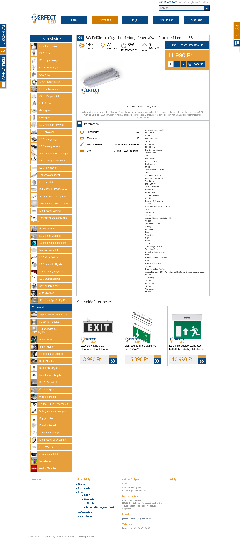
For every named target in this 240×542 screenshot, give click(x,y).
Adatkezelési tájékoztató (99, 507)
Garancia (89, 499)
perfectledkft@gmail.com (136, 518)
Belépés (206, 2)
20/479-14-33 (143, 117)
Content (236, 35)
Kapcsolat (196, 19)
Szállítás (89, 503)
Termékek (105, 19)
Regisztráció (194, 2)
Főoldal (74, 19)
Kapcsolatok (85, 516)
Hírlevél (182, 2)
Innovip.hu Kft (86, 536)
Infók (135, 20)
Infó (80, 492)
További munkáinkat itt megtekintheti (143, 106)
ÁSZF (87, 495)
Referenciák (166, 19)
